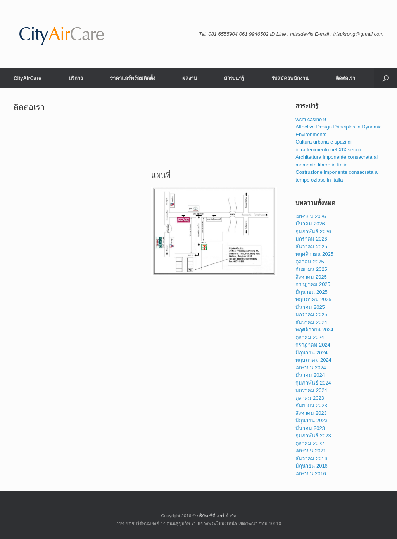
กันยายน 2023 (311, 405)
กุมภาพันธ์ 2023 (313, 435)
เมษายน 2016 (310, 474)
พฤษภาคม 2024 (313, 360)
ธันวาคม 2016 (311, 458)
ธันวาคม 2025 (311, 247)
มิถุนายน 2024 (311, 352)
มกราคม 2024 (311, 390)
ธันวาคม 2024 (311, 322)
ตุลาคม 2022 (309, 443)
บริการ (76, 78)
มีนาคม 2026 (310, 224)
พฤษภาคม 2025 (313, 299)
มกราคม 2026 (311, 239)
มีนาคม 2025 (310, 307)
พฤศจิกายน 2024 (314, 330)
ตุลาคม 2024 (309, 337)
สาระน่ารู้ (234, 78)
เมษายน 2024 (310, 368)
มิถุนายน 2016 (311, 466)
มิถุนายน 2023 (311, 420)
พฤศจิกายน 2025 (314, 254)
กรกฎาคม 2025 (312, 284)
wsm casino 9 (310, 119)
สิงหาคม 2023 (311, 413)
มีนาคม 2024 (310, 375)
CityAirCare (27, 78)
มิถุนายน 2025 (311, 292)
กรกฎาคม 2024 (312, 345)
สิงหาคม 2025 (311, 277)
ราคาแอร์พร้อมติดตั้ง (132, 78)
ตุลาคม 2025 (309, 262)
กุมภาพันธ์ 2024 (313, 383)
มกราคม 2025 (311, 314)
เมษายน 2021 (310, 451)
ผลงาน (189, 78)
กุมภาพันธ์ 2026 (313, 231)
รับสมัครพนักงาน (290, 78)
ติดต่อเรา (345, 78)
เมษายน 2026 (310, 216)
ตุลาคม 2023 (309, 398)
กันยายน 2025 (311, 269)
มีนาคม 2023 (310, 428)
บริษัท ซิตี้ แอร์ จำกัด (216, 515)
